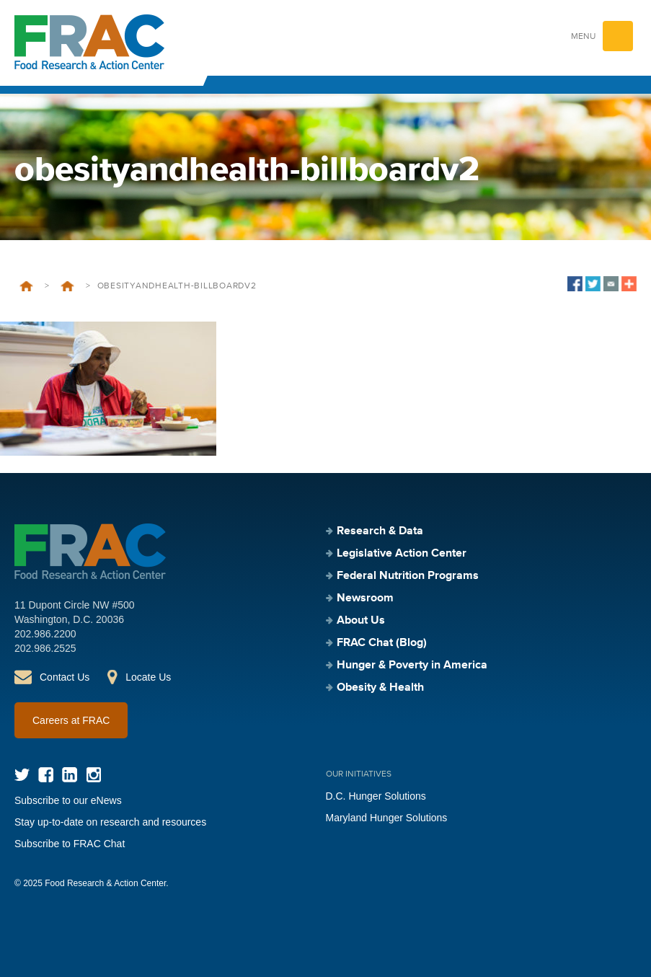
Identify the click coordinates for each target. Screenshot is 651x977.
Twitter (22, 774)
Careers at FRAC (71, 720)
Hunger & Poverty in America (412, 665)
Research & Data (380, 531)
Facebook (45, 774)
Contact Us (64, 677)
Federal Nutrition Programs (408, 576)
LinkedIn (69, 774)
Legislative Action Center (401, 554)
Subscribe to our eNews (68, 800)
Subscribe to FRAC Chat (69, 843)
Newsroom (365, 598)
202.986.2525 (45, 648)
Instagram (93, 774)
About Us (361, 621)
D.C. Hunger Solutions (376, 796)
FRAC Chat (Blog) (382, 643)
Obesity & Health (67, 286)
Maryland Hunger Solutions (387, 817)
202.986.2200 (45, 634)
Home (26, 286)
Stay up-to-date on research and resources (110, 822)
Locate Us (148, 677)
